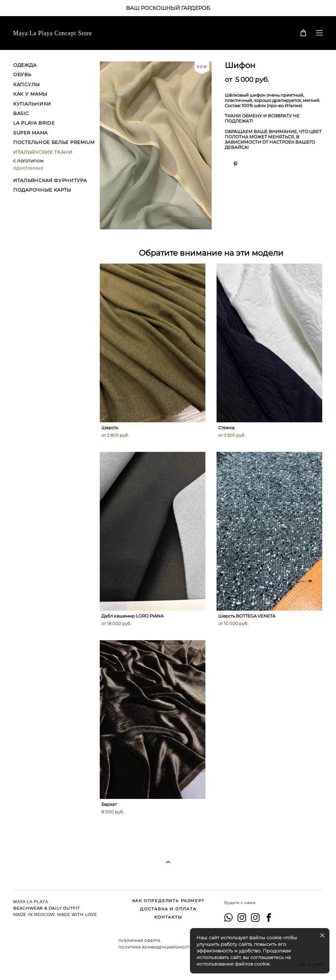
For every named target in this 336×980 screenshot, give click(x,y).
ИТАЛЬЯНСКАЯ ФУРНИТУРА (50, 180)
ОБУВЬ (22, 75)
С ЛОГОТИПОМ (28, 161)
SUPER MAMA (30, 133)
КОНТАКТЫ (168, 917)
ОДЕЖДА (24, 65)
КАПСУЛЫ (26, 84)
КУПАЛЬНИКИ (32, 104)
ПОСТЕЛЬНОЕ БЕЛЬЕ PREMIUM (54, 142)
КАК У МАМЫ (30, 94)
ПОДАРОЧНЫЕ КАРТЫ (42, 190)
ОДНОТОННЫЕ (28, 168)
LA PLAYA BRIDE (34, 123)
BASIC (21, 113)
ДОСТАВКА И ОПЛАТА (168, 908)
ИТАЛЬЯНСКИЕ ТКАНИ (43, 152)
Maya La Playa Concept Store (52, 33)
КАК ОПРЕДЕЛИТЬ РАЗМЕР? (168, 900)
